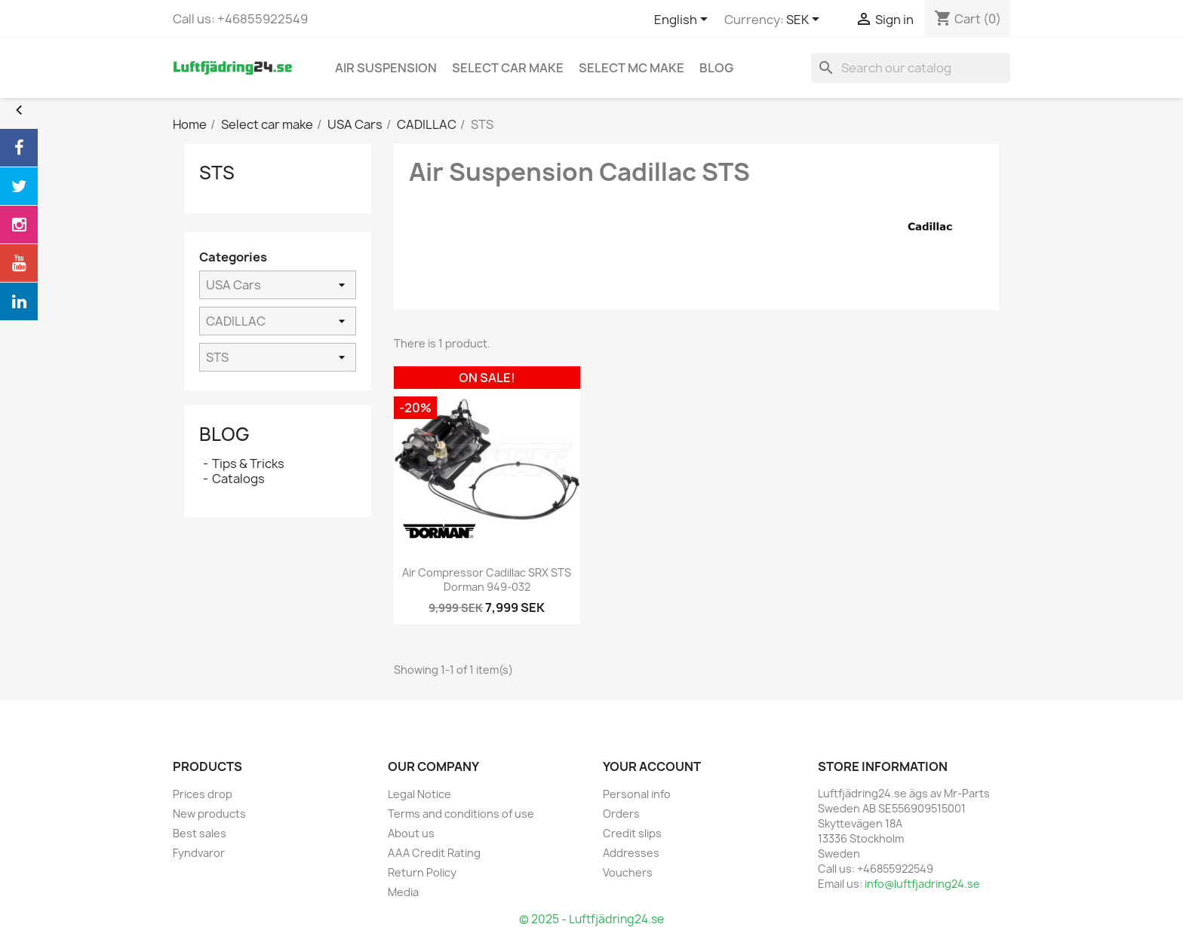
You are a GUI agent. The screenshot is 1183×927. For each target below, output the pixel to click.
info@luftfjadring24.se (922, 884)
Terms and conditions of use (461, 813)
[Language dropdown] (683, 20)
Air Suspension (386, 68)
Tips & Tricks (248, 463)
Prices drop (202, 794)
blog (716, 68)
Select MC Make (631, 68)
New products (209, 813)
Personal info (637, 794)
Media (403, 892)
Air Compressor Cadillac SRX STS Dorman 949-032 (486, 580)
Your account (652, 766)
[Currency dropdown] (805, 20)
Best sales (199, 833)
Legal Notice (419, 794)
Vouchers (628, 872)
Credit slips (632, 833)
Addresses (631, 853)
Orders (621, 813)
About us (411, 833)
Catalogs (238, 478)
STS (217, 172)
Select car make (508, 68)
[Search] (910, 68)
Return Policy (422, 872)
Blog (224, 434)
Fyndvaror (199, 853)
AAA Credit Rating (434, 853)
